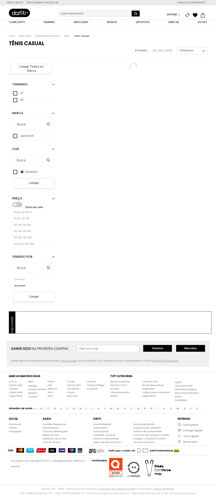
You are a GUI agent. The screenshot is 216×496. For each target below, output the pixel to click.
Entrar (172, 14)
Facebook (15, 425)
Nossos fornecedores (106, 439)
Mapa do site (51, 435)
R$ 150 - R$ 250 (22, 225)
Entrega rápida (192, 431)
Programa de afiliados (147, 428)
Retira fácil (190, 442)
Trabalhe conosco (104, 435)
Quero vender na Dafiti (107, 442)
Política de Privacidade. (165, 361)
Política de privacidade (147, 432)
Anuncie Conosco (144, 442)
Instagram (15, 432)
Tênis (67, 36)
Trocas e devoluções (55, 432)
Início (12, 36)
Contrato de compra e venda (151, 435)
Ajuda (178, 383)
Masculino (25, 36)
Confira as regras (163, 489)
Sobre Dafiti (100, 428)
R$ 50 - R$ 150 (21, 219)
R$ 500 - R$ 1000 (23, 238)
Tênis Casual (81, 36)
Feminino (157, 349)
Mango (32, 386)
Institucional (100, 432)
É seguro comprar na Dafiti (149, 439)
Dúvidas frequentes (54, 425)
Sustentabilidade (143, 425)
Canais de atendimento (191, 2)
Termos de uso (52, 442)
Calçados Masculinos (47, 36)
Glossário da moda (54, 439)
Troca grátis (191, 437)
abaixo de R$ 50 (22, 213)
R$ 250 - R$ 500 (22, 232)
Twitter (13, 428)
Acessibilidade (102, 425)
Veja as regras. (69, 361)
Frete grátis (190, 425)
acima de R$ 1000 (24, 244)
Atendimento (51, 428)
